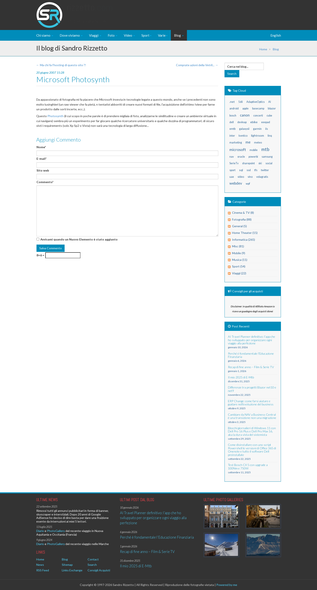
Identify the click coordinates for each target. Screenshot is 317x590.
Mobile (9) (238, 253)
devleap (242, 122)
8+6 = (40, 255)
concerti (258, 115)
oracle (241, 156)
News (40, 564)
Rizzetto (90, 12)
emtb (232, 128)
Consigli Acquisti (99, 570)
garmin (257, 128)
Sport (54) (238, 266)
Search (92, 564)
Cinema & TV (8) (243, 212)
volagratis (262, 176)
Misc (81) (238, 246)
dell (231, 122)
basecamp (258, 108)
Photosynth (55, 116)
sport (232, 170)
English (275, 35)
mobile (254, 150)
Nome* (41, 147)
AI (269, 101)
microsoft (237, 149)
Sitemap (67, 564)
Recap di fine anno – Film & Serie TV (147, 551)
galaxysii (244, 128)
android (234, 108)
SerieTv (233, 163)
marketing (235, 142)
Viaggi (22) (239, 273)
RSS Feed (42, 570)
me (248, 142)
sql (241, 170)
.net (232, 101)
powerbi (253, 156)
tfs (255, 170)
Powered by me (226, 585)
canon (245, 115)
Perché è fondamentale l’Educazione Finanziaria (157, 537)
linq (270, 135)
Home (263, 49)
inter (232, 135)
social (268, 163)
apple (245, 108)
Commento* (44, 182)
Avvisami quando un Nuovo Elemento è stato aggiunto (79, 239)
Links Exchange (72, 570)
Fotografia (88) (242, 219)
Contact (93, 559)
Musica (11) (239, 259)
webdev (235, 183)
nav (231, 156)
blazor (272, 108)
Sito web (42, 170)
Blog (179, 35)
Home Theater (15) (245, 233)
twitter (265, 170)
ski (260, 163)
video (241, 176)
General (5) (239, 226)
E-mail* (41, 158)
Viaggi (95, 35)
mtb (265, 149)
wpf (248, 183)
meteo (258, 142)
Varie (163, 35)
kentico (243, 135)
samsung (267, 156)
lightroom (257, 135)
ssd (249, 170)
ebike (254, 122)
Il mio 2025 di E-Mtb (136, 566)
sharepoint (248, 163)
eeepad (265, 122)
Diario (40, 531)
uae (231, 176)
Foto (112, 35)
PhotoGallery (56, 531)
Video (129, 35)
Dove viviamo (71, 35)
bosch (232, 115)
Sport (146, 35)
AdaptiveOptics (255, 101)
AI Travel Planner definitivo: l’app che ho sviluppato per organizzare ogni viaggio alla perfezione (153, 518)
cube (269, 115)
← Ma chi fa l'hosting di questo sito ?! (61, 65)
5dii (240, 101)
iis (266, 128)
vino (250, 176)
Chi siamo (44, 35)
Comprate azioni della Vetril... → (197, 65)
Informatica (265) (243, 239)
